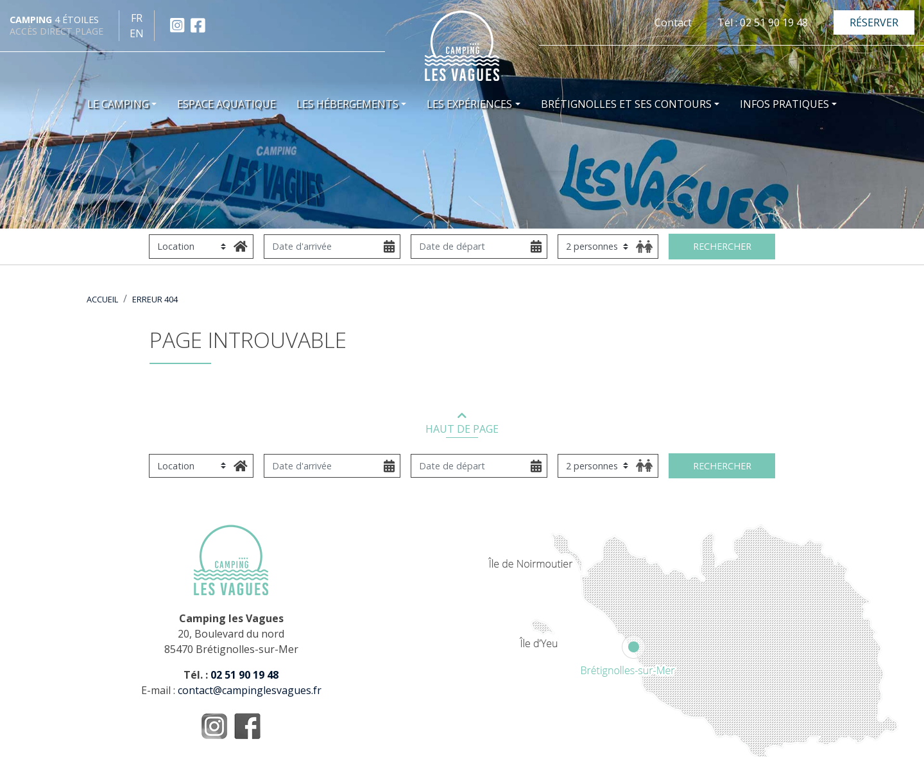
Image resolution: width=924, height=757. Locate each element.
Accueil (102, 299)
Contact (673, 22)
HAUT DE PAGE (462, 424)
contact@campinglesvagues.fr (249, 690)
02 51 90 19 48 (244, 675)
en (137, 33)
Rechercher (722, 246)
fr (136, 18)
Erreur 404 (155, 299)
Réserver (874, 22)
